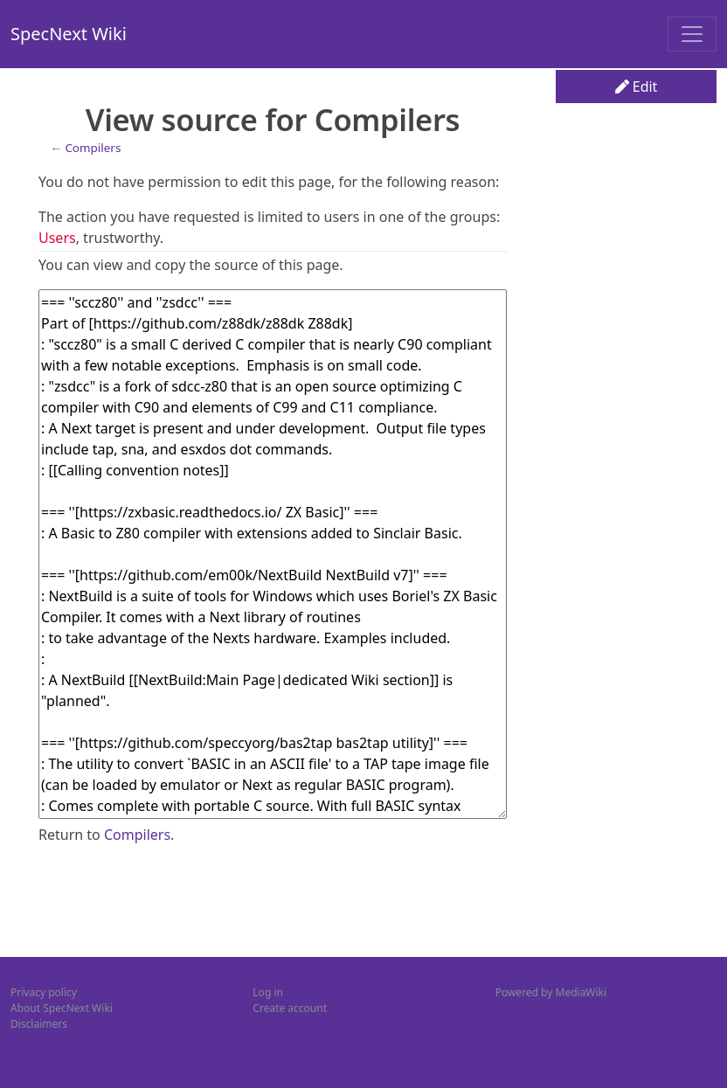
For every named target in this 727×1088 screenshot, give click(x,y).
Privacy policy (43, 992)
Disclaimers (38, 1023)
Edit (636, 86)
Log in (268, 992)
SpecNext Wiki (68, 33)
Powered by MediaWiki (550, 992)
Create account (290, 1008)
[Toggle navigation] (692, 34)
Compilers (93, 148)
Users (57, 237)
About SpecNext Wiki (61, 1008)
